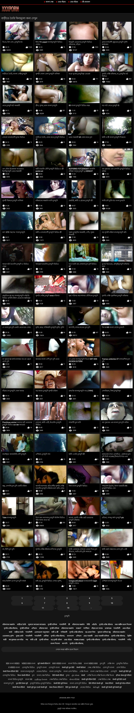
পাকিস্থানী (64, 632)
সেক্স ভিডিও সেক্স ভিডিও (58, 679)
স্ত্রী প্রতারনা (86, 2)
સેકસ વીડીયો (74, 679)
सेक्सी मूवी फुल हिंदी (68, 667)
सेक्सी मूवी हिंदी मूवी (125, 671)
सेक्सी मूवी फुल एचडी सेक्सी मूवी (37, 687)
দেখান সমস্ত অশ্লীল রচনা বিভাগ (67, 649)
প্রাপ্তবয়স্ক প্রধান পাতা (67, 698)
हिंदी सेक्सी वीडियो (58, 675)
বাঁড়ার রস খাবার (96, 628)
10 (112, 603)
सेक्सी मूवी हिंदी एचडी (119, 679)
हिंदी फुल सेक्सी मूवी (71, 687)
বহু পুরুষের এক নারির (16, 640)
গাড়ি (129, 640)
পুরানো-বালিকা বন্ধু (104, 632)
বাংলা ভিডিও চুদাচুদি (15, 679)
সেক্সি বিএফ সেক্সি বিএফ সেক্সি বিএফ (100, 675)
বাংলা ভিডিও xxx (75, 663)
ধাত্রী (5, 640)
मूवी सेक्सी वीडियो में (44, 663)
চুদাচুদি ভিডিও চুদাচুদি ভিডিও (40, 683)
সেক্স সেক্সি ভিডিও (94, 667)
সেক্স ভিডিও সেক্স (104, 679)
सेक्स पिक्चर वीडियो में (56, 687)
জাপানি (64, 643)
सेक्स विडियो (109, 683)
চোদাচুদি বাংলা (54, 667)
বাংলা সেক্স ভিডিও (43, 675)
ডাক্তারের (108, 628)
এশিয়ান (34, 628)
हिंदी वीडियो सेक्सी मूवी (96, 683)
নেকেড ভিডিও (42, 671)
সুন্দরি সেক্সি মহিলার (106, 624)
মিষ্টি (88, 624)
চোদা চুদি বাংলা (108, 667)
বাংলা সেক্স (49, 2)
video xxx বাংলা (28, 663)
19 (68, 608)
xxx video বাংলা (59, 663)
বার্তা (10, 632)
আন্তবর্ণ (78, 628)
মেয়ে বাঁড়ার (62, 2)
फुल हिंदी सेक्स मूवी (22, 683)
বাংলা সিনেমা (55, 643)
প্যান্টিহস (86, 628)
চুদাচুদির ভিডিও (122, 663)
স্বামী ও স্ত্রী (54, 632)
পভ (27, 640)
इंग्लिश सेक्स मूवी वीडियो (123, 675)
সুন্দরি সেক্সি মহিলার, (11, 628)
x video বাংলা (14, 667)
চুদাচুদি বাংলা (41, 667)
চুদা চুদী (102, 663)
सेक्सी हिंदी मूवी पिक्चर (61, 683)
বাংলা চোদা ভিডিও (70, 671)
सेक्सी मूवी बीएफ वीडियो (122, 683)
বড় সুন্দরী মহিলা (56, 640)
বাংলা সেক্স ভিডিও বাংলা (99, 671)
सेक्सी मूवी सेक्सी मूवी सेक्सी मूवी (111, 687)
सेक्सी (83, 675)
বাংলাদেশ (70, 636)
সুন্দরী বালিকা (52, 624)
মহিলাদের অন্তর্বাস (8, 624)
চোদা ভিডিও (121, 667)
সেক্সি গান (110, 663)
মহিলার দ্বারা (43, 628)
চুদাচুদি (67, 616)
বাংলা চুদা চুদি (9, 683)
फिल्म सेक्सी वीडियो (24, 675)
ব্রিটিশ (129, 636)
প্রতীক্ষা (46, 636)
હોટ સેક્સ (75, 675)
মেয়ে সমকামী (87, 636)
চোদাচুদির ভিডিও (28, 667)
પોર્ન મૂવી (96, 687)
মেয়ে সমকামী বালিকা (102, 636)
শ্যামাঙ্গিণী (62, 624)
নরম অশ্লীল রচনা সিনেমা (123, 624)
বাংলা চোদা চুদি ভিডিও (78, 683)
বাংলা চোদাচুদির (55, 671)
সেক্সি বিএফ (84, 671)
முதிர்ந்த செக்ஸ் (40, 679)
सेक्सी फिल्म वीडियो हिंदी (10, 671)
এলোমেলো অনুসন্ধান (41, 632)
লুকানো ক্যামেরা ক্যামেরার (37, 624)
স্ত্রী (69, 624)
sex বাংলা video (12, 663)
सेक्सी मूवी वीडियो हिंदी (89, 679)
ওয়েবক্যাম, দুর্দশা (8, 636)
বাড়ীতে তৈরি (21, 624)
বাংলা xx (28, 679)
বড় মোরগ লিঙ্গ (90, 632)
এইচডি (94, 624)
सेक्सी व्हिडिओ (80, 667)
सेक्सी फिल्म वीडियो (18, 687)
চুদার (67, 675)
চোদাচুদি (114, 671)
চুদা (33, 675)
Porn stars (79, 640)
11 (43, 608)
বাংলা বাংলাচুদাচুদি (27, 671)
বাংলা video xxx (91, 663)
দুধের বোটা (19, 636)
